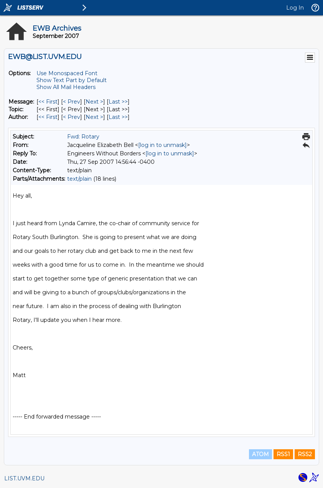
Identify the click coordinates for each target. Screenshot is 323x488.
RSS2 (305, 454)
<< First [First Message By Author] (48, 117)
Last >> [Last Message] (118, 101)
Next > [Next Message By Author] (94, 117)
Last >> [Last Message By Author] (118, 117)
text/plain (79, 178)
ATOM (260, 454)
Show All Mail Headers (66, 87)
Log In (295, 7)
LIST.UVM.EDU (24, 478)
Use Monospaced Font (66, 73)
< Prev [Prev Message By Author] (71, 117)
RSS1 (283, 454)
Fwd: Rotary (83, 136)
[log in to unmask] (162, 145)
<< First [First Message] (48, 101)
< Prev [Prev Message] (71, 101)
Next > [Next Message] (94, 101)
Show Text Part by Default (71, 80)
